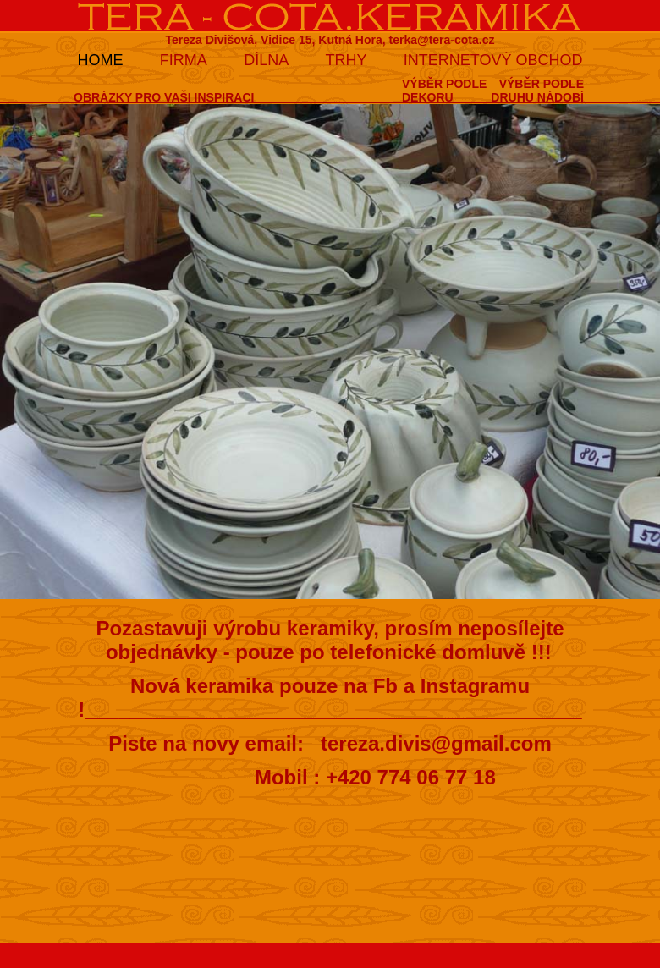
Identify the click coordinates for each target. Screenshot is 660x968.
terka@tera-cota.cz (442, 40)
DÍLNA (266, 60)
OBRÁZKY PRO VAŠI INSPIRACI (164, 97)
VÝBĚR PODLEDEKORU (444, 90)
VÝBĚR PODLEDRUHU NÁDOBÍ (537, 90)
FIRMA (183, 60)
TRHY (346, 60)
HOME (100, 60)
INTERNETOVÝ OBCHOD (493, 60)
